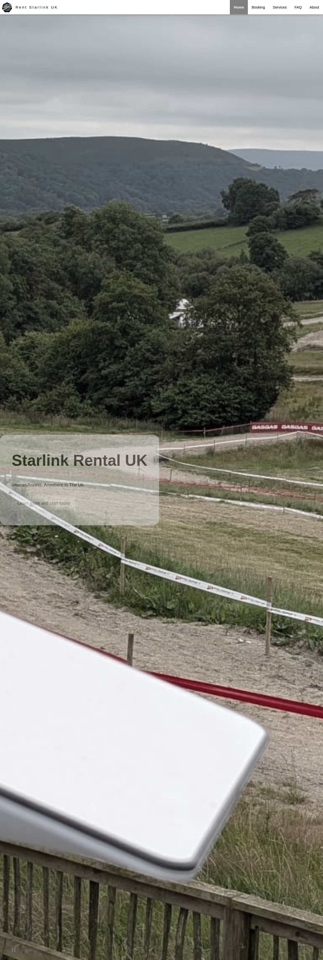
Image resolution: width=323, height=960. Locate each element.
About (314, 7)
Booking (258, 7)
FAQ (298, 7)
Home (239, 7)
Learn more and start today (44, 503)
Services (280, 7)
